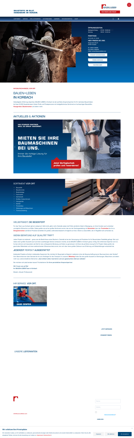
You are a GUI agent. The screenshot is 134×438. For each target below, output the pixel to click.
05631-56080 (94, 47)
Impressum (40, 435)
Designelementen (19, 231)
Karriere (57, 19)
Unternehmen (47, 19)
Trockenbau (105, 228)
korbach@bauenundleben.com (99, 51)
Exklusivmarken (35, 19)
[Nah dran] (132, 428)
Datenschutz (47, 435)
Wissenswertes (67, 19)
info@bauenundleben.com (20, 413)
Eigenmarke (44, 403)
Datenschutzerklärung (110, 414)
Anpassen (98, 434)
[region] (67, 432)
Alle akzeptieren (125, 434)
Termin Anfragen (97, 60)
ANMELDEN (100, 419)
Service (25, 19)
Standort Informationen (97, 55)
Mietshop (72, 256)
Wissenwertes (44, 409)
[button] (118, 19)
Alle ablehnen (110, 434)
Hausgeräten (17, 106)
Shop (76, 19)
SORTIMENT (17, 19)
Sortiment (43, 399)
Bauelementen (27, 106)
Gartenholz (91, 228)
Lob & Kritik (71, 397)
